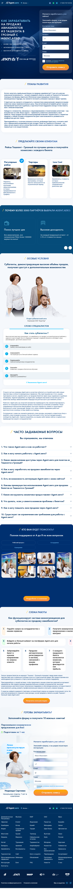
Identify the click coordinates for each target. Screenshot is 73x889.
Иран (60, 818)
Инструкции (5, 863)
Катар (18, 826)
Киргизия (61, 843)
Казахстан (47, 846)
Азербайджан (35, 846)
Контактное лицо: (48, 26)
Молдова (47, 843)
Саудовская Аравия (20, 830)
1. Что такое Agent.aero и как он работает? (23, 446)
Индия (3, 829)
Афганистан (62, 829)
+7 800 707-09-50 (66, 3)
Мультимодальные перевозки (8, 859)
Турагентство (6, 855)
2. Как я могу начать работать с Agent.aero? (24, 453)
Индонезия (34, 823)
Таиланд (33, 835)
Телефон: (45, 34)
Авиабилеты (5, 850)
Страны (32, 850)
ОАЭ (45, 818)
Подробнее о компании (36, 599)
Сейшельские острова (34, 839)
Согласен (55, 61)
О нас (60, 863)
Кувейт (32, 826)
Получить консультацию (36, 701)
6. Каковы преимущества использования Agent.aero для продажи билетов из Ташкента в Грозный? (34, 486)
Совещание (18, 548)
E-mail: (44, 43)
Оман (60, 835)
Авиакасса (62, 850)
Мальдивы (48, 826)
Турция (32, 829)
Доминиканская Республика (7, 818)
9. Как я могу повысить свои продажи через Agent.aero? (29, 507)
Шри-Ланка (48, 829)
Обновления (34, 858)
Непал (60, 826)
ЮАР (31, 818)
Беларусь (4, 846)
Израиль (4, 838)
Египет (18, 823)
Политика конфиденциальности (11, 884)
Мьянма (18, 818)
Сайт (17, 855)
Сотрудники (55, 543)
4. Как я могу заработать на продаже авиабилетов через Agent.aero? (30, 471)
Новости (47, 863)
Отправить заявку (55, 67)
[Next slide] (70, 247)
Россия (60, 838)
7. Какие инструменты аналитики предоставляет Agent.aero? (32, 494)
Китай (3, 843)
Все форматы (20, 850)
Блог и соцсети (35, 855)
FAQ (31, 863)
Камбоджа (5, 826)
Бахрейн (61, 823)
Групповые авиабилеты (48, 859)
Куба (45, 838)
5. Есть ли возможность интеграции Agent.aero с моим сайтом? (33, 478)
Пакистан (47, 823)
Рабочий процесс (18, 543)
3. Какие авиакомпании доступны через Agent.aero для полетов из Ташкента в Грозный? (35, 461)
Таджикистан (34, 843)
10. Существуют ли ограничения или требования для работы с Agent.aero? (33, 516)
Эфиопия (4, 823)
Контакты (4, 867)
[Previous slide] (65, 247)
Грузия (18, 835)
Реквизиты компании (30, 884)
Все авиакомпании (49, 851)
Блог (17, 863)
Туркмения (19, 843)
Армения (19, 846)
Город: (44, 52)
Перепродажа (49, 855)
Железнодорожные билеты (65, 859)
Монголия (4, 835)
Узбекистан (62, 846)
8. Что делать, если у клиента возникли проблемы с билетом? (32, 501)
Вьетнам (47, 835)
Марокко (19, 838)
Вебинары (19, 858)
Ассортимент (62, 855)
